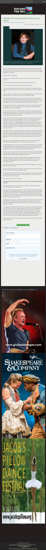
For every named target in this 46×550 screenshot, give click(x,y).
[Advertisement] (23, 273)
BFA (25, 524)
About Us (20, 546)
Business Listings (26, 546)
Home (43, 1)
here (35, 289)
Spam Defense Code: (10, 247)
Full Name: (8, 239)
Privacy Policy (24, 547)
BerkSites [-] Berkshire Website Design (29, 548)
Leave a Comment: (10, 232)
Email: (7, 243)
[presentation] (16, 251)
